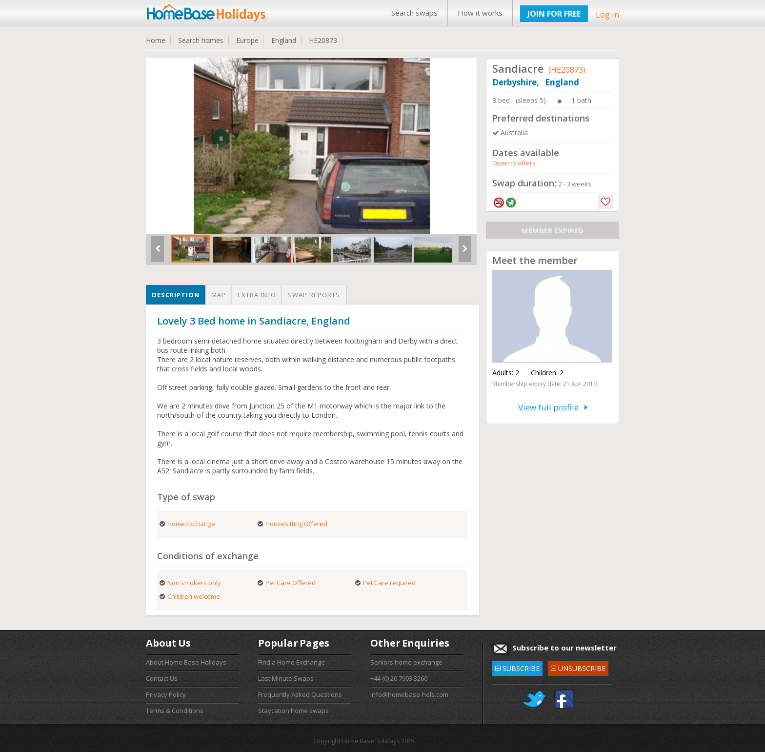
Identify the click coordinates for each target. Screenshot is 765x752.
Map (218, 294)
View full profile (552, 407)
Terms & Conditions (174, 710)
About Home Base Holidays (186, 662)
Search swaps (414, 13)
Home (155, 40)
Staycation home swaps (293, 710)
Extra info (257, 294)
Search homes (200, 40)
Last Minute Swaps (286, 678)
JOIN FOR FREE (554, 13)
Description (176, 294)
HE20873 (323, 40)
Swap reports (314, 294)
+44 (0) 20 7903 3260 (398, 678)
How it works (480, 13)
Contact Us (162, 678)
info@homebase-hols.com (409, 694)
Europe (247, 40)
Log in (607, 14)
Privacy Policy (166, 694)
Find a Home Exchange (291, 662)
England (283, 40)
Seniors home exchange (406, 662)
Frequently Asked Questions (300, 694)
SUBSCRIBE (517, 667)
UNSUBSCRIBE (578, 667)
